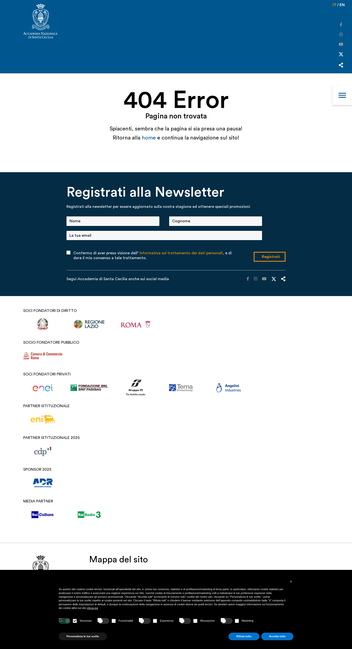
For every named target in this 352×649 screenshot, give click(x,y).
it (334, 5)
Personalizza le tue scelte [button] (82, 636)
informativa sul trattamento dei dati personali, (181, 253)
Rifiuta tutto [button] (244, 636)
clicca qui (92, 607)
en (342, 5)
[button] (291, 581)
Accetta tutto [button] (277, 636)
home (149, 137)
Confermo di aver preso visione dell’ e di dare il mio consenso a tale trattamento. (152, 255)
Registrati (271, 257)
